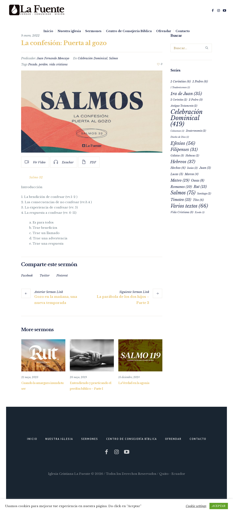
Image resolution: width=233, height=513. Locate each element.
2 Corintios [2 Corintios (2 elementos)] (178, 99)
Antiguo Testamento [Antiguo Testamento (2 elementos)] (183, 105)
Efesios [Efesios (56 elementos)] (182, 143)
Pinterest (62, 275)
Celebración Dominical (92, 58)
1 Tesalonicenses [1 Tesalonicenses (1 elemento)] (180, 87)
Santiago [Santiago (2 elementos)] (204, 193)
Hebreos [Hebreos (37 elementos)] (182, 161)
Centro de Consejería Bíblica (131, 439)
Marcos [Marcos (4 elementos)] (191, 174)
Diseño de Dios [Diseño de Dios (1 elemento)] (179, 137)
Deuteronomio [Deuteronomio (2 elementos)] (196, 130)
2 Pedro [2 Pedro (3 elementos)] (196, 99)
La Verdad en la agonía (133, 383)
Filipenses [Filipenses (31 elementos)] (184, 149)
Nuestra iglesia (59, 439)
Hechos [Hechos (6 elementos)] (178, 168)
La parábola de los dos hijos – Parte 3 (123, 300)
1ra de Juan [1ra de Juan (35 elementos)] (186, 93)
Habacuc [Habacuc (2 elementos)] (192, 155)
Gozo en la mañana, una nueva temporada (55, 300)
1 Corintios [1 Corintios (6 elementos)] (180, 81)
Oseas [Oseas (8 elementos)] (197, 180)
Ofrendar (173, 439)
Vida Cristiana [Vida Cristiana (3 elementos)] (181, 212)
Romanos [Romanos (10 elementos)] (181, 187)
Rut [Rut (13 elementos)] (200, 186)
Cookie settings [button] (196, 506)
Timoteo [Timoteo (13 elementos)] (180, 199)
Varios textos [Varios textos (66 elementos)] (189, 206)
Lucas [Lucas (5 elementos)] (176, 174)
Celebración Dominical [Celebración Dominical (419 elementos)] (186, 118)
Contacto (198, 439)
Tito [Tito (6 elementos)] (198, 200)
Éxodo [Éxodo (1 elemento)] (200, 212)
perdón (43, 64)
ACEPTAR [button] (218, 506)
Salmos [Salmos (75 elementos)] (182, 193)
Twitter (45, 275)
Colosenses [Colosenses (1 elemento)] (177, 131)
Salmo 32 (36, 177)
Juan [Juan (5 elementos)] (205, 168)
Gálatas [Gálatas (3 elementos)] (177, 155)
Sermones (89, 439)
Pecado (32, 64)
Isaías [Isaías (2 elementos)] (192, 167)
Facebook (27, 275)
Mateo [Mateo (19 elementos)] (179, 180)
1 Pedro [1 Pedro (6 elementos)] (200, 81)
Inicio (32, 439)
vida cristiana (58, 64)
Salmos (113, 58)
